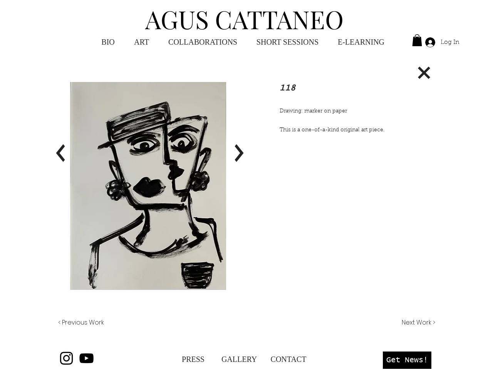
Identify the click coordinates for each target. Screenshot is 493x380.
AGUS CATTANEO (244, 18)
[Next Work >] (418, 322)
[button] (361, 42)
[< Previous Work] (81, 322)
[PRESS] (193, 359)
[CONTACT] (288, 359)
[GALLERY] (239, 359)
